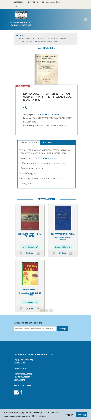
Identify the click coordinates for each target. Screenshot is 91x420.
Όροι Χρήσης (19, 380)
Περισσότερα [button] (39, 416)
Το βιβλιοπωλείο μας (23, 360)
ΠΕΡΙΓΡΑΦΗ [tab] (47, 143)
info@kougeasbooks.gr (51, 2)
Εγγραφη (62, 328)
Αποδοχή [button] (82, 415)
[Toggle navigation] (85, 19)
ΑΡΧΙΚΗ (19, 35)
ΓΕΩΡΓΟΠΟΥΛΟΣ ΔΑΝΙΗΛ (48, 114)
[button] (20, 259)
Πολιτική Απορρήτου (23, 377)
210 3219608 (19, 2)
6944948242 (33, 2)
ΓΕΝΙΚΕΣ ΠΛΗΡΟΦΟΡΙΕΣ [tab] (29, 143)
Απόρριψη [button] (68, 415)
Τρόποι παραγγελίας (23, 374)
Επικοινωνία (19, 363)
